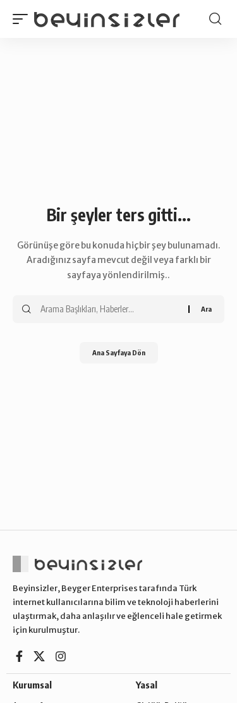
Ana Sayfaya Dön (118, 352)
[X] (39, 656)
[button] (23, 19)
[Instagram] (60, 656)
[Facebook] (19, 656)
